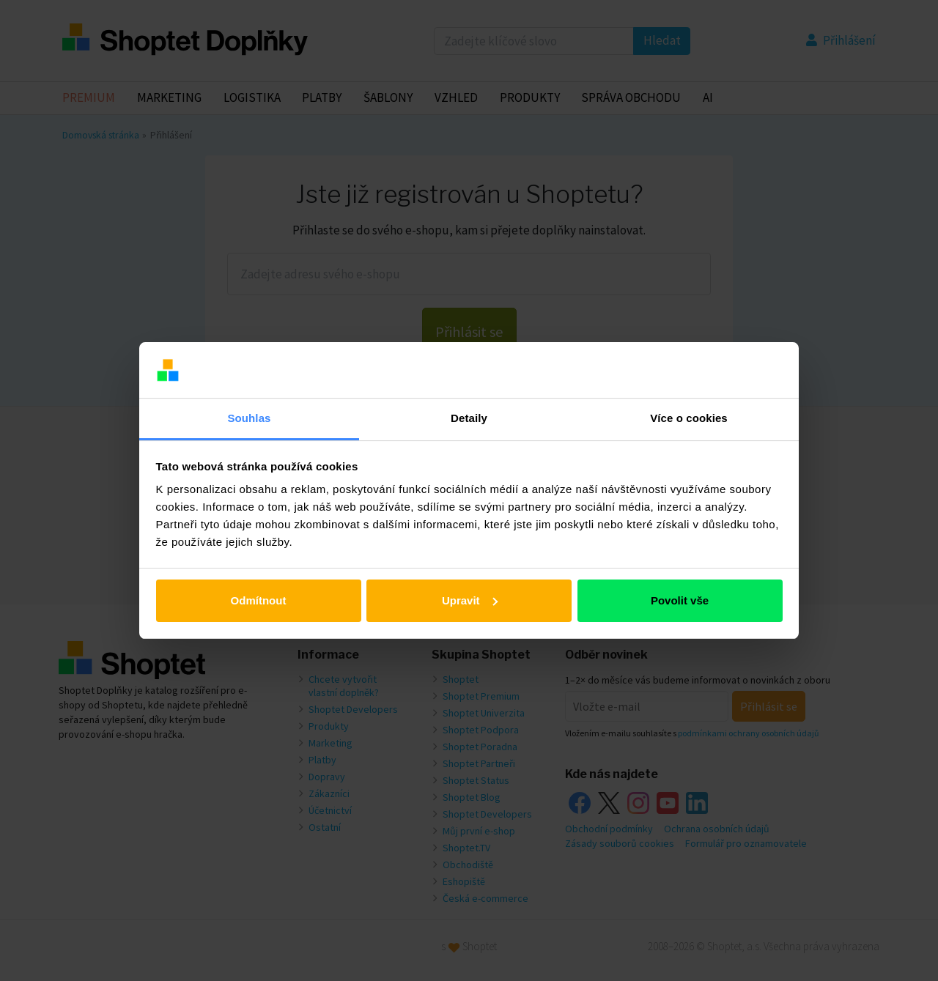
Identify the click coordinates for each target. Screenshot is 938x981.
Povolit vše (680, 600)
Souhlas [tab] (248, 418)
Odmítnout (259, 600)
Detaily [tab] (469, 418)
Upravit (470, 600)
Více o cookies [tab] (689, 418)
